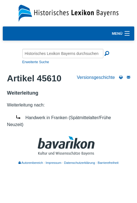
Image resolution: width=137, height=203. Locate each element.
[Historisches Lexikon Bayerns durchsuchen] (62, 53)
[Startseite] (68, 12)
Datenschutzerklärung (79, 162)
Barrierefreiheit (108, 162)
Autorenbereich (30, 162)
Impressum (53, 162)
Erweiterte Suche (35, 62)
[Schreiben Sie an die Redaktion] (128, 77)
